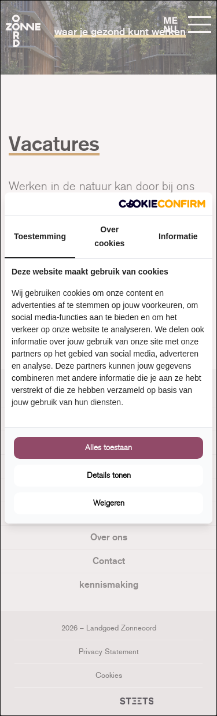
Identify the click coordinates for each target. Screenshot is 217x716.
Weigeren (108, 503)
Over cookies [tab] (109, 236)
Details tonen (109, 475)
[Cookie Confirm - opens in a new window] (162, 203)
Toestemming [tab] (40, 236)
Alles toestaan (108, 447)
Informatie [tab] (178, 236)
